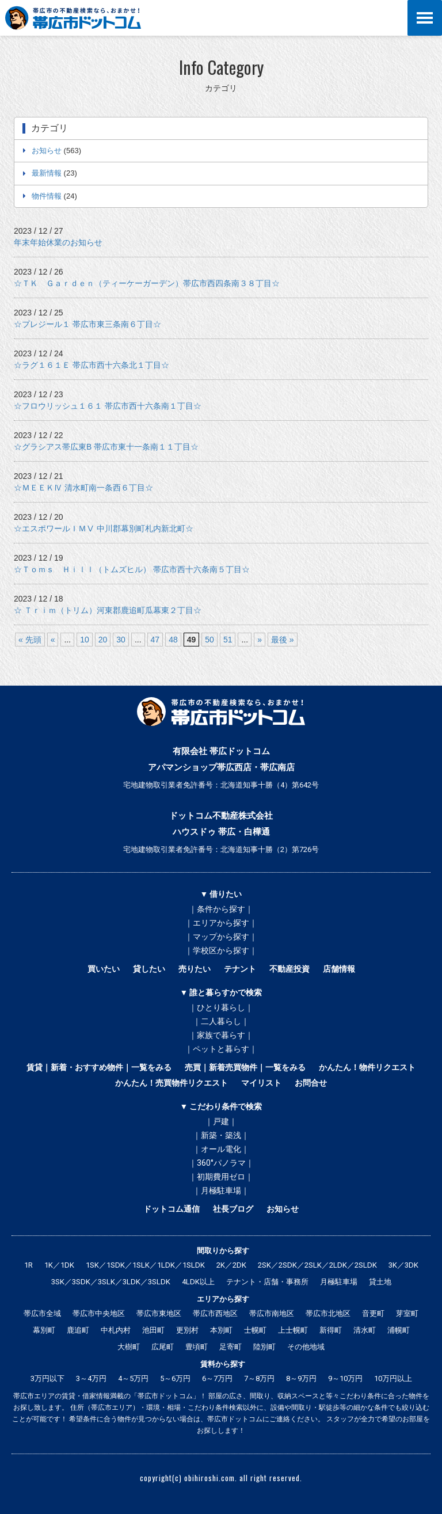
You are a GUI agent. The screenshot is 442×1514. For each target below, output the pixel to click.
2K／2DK (231, 1265)
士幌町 (255, 1330)
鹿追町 (78, 1330)
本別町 (221, 1330)
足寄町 (230, 1346)
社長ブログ (233, 1209)
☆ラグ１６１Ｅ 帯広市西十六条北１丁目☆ (91, 365)
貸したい (149, 968)
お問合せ (311, 1082)
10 (84, 639)
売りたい (194, 968)
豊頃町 (196, 1346)
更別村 (187, 1330)
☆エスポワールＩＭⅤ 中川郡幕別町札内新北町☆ (103, 528)
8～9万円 (301, 1378)
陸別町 (264, 1346)
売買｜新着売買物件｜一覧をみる (245, 1067)
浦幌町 (398, 1330)
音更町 (373, 1313)
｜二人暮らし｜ (221, 1021)
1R (28, 1265)
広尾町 (162, 1346)
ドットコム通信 (171, 1209)
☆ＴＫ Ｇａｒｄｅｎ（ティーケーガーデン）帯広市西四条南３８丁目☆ (147, 283)
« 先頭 (29, 639)
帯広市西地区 (215, 1313)
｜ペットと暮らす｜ (221, 1048)
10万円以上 (393, 1378)
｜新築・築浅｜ (221, 1135)
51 (228, 639)
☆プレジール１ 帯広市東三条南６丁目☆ (87, 324)
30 (120, 639)
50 (209, 639)
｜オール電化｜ (221, 1149)
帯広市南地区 (271, 1313)
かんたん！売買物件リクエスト (171, 1082)
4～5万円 (133, 1378)
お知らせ (47, 150)
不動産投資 (289, 968)
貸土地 (380, 1281)
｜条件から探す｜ (221, 909)
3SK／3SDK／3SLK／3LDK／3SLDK (110, 1281)
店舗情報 (339, 968)
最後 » (282, 639)
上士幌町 (293, 1330)
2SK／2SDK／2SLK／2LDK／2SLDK (317, 1265)
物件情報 (47, 196)
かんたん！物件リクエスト (367, 1067)
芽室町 (407, 1313)
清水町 (364, 1330)
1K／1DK (59, 1265)
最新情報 (47, 173)
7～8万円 (259, 1378)
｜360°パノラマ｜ (221, 1162)
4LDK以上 (198, 1281)
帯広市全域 (42, 1313)
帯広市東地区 (158, 1313)
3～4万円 (91, 1378)
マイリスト (261, 1082)
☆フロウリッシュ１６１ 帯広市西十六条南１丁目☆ (107, 405)
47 (155, 639)
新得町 (330, 1330)
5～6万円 (175, 1378)
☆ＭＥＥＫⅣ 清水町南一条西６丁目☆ (83, 487)
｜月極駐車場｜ (221, 1190)
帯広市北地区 (328, 1313)
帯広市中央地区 (99, 1313)
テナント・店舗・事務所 (267, 1281)
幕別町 (44, 1330)
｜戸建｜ (221, 1121)
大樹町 (128, 1346)
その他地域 (306, 1346)
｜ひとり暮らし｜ (221, 1007)
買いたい (103, 968)
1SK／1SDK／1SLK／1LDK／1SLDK (145, 1265)
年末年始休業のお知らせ (58, 242)
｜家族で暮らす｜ (221, 1035)
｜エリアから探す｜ (221, 922)
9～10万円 (345, 1378)
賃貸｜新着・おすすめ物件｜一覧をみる (99, 1067)
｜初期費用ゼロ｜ (221, 1176)
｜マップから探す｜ (221, 936)
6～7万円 (217, 1378)
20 (103, 639)
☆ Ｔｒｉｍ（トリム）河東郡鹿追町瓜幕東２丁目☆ (107, 610)
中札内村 (116, 1330)
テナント (240, 968)
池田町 (153, 1330)
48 (173, 639)
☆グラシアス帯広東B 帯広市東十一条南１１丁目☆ (106, 446)
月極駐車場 (338, 1281)
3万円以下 (47, 1378)
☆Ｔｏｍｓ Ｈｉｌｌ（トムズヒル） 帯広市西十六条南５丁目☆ (132, 569)
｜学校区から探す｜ (221, 950)
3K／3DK (403, 1265)
